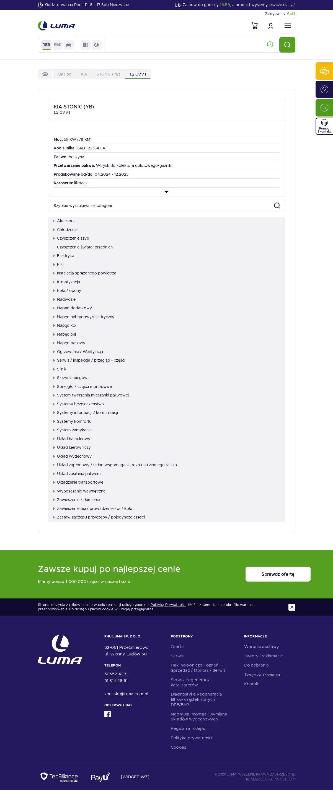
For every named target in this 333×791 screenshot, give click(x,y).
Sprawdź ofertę (261, 575)
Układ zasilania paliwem (77, 474)
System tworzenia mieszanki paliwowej (91, 395)
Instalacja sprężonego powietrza (84, 273)
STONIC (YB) (108, 74)
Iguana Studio (282, 780)
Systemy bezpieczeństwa (78, 404)
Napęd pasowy (69, 343)
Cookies (178, 747)
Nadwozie (64, 299)
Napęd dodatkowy (72, 308)
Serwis (177, 656)
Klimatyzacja (66, 282)
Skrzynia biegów (70, 378)
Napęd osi (64, 334)
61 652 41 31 (116, 674)
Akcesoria (64, 221)
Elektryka (63, 256)
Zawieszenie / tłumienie (76, 500)
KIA (84, 74)
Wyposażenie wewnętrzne (79, 491)
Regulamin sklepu (188, 729)
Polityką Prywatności (168, 605)
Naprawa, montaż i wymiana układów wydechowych (199, 717)
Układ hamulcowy (71, 439)
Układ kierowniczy (72, 448)
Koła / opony (67, 291)
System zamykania (72, 430)
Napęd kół (64, 326)
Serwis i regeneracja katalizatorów (191, 683)
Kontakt (252, 684)
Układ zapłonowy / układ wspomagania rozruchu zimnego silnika (115, 465)
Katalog (64, 74)
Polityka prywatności (191, 738)
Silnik (59, 369)
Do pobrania (256, 665)
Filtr (58, 265)
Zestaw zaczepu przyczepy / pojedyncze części (99, 517)
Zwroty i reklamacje (263, 656)
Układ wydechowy (72, 456)
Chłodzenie (65, 230)
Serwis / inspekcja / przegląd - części (89, 361)
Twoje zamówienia (262, 675)
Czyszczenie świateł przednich (83, 247)
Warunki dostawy (261, 647)
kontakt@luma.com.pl (126, 694)
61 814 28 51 (116, 681)
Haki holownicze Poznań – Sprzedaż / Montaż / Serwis (198, 668)
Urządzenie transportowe (78, 483)
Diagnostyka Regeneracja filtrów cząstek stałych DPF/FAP (196, 700)
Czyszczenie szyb (71, 239)
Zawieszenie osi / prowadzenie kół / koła (92, 509)
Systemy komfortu (72, 421)
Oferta (177, 647)
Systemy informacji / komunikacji (85, 413)
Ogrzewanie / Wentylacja (78, 352)
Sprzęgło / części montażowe (82, 387)
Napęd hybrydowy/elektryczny (83, 317)
